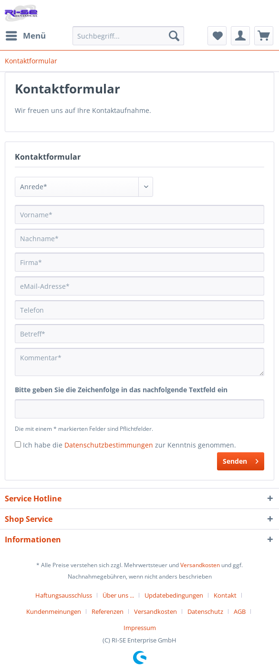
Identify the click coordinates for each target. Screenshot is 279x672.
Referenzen (108, 611)
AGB (240, 611)
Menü (26, 34)
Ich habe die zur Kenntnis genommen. (129, 444)
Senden (240, 460)
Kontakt (225, 595)
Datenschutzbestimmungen (108, 444)
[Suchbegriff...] (128, 35)
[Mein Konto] (240, 35)
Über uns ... (118, 595)
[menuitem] (25, 35)
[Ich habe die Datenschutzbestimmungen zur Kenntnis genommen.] (18, 444)
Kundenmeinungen (53, 611)
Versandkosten (200, 565)
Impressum (140, 627)
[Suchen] (174, 35)
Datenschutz (205, 611)
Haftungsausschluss (63, 595)
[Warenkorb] (263, 35)
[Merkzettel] (217, 35)
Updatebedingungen (174, 595)
